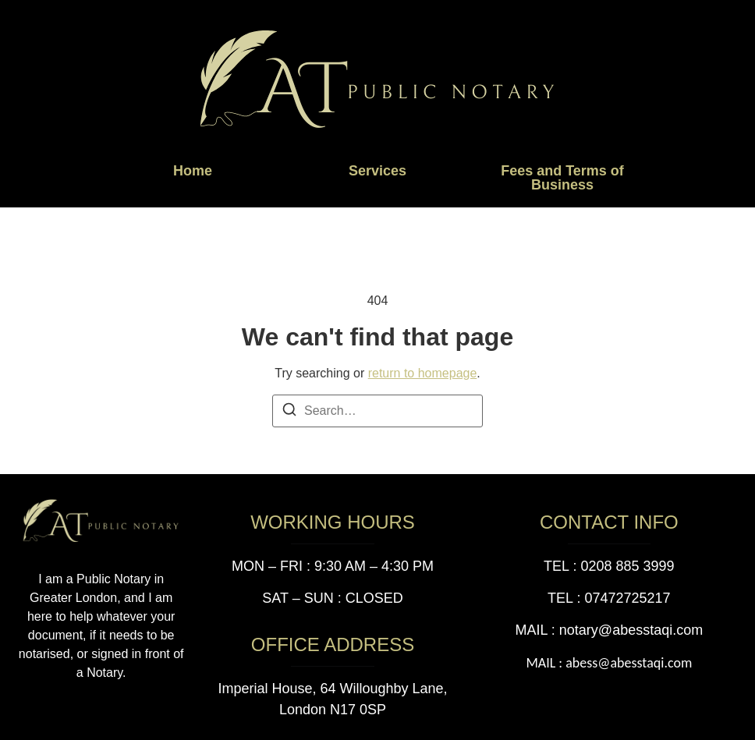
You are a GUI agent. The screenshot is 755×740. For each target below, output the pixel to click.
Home (192, 171)
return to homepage (422, 373)
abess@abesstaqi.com (628, 662)
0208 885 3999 (627, 566)
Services (377, 171)
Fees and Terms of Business (562, 178)
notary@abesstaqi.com (631, 630)
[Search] (289, 412)
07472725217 (627, 598)
